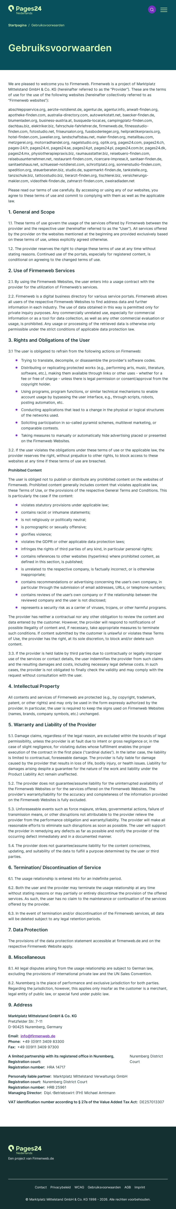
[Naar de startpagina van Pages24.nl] (24, 9)
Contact (41, 1187)
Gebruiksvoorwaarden (104, 1187)
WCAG (79, 1187)
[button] (152, 9)
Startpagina (17, 25)
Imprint (140, 1187)
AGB (127, 1187)
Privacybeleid (60, 1187)
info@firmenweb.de (38, 1036)
